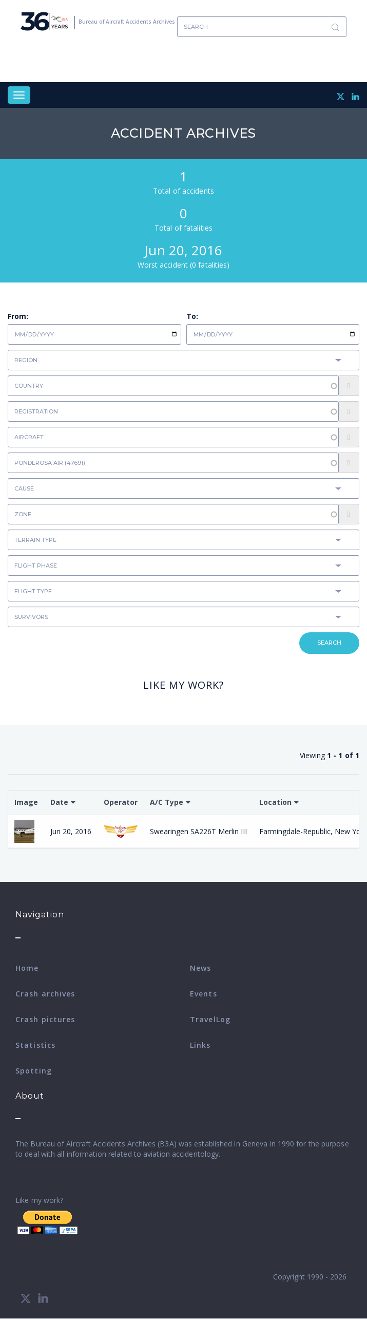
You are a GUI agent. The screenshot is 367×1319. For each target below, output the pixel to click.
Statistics (35, 1045)
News (200, 968)
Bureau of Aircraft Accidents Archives (127, 21)
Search (335, 27)
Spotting (33, 1071)
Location (275, 802)
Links (200, 1045)
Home (26, 968)
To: (192, 316)
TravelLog (210, 1019)
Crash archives (45, 993)
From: (18, 316)
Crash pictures (45, 1019)
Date (59, 802)
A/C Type (166, 802)
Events (203, 993)
